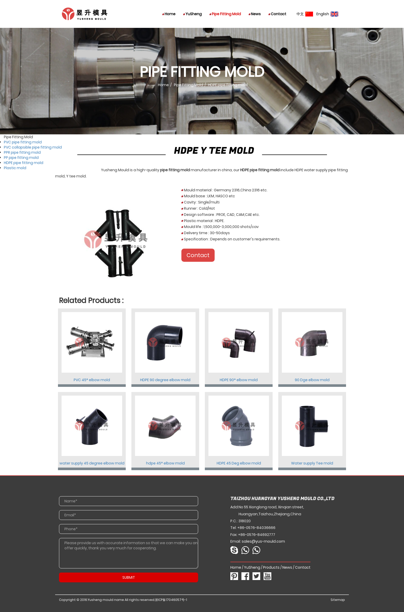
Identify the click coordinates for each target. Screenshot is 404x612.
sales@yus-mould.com (263, 541)
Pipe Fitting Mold (225, 14)
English (327, 14)
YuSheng (192, 14)
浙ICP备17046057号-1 (171, 600)
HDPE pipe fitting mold (23, 162)
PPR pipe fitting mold (22, 152)
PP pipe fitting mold (21, 157)
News (255, 14)
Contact (277, 14)
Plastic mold (15, 167)
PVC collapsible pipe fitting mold (33, 147)
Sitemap (338, 600)
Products (271, 567)
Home (168, 14)
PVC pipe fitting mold (23, 142)
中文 (305, 14)
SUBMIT (128, 577)
